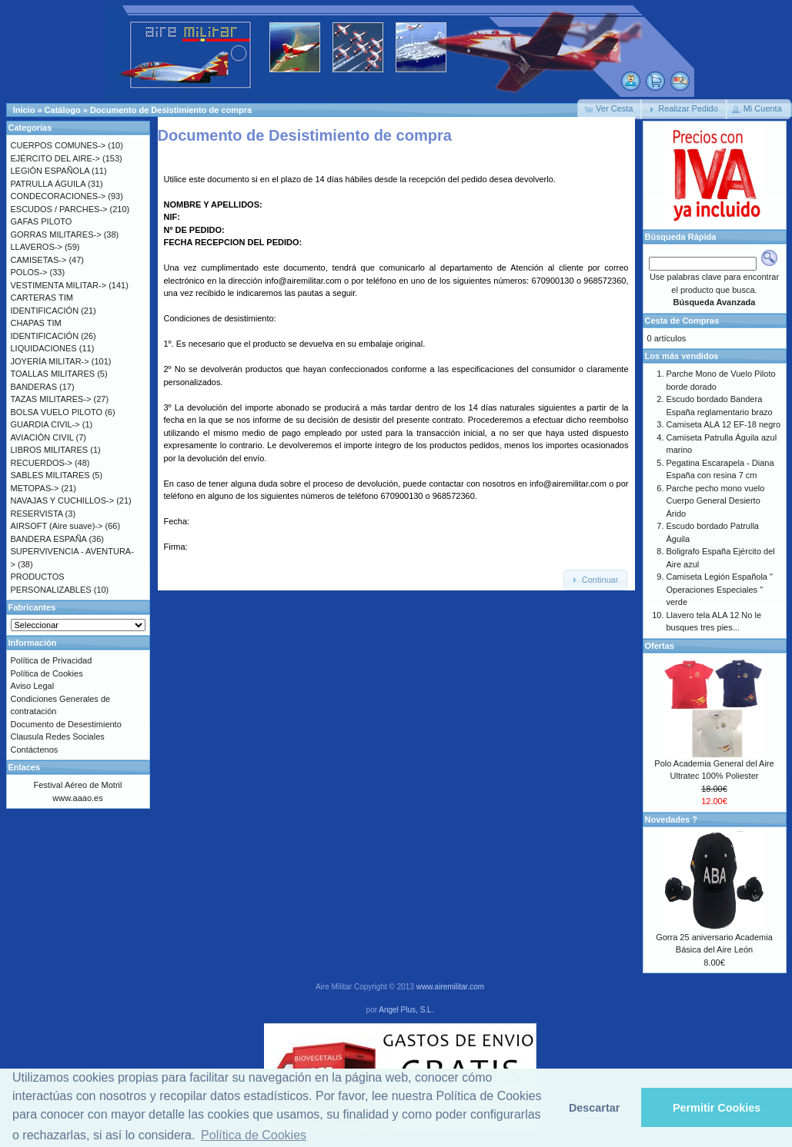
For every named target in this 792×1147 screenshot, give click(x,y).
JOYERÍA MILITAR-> (50, 361)
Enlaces (24, 767)
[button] (609, 109)
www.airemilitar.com (450, 986)
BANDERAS (34, 386)
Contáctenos (34, 749)
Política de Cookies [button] (253, 1135)
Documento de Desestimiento (66, 724)
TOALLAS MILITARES (53, 373)
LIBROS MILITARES (50, 449)
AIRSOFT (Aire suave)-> (57, 525)
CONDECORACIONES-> (58, 196)
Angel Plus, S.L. (406, 1010)
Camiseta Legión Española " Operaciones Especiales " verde (720, 589)
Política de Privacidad (51, 660)
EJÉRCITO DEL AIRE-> (55, 158)
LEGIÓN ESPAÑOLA (50, 170)
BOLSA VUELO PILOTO (57, 412)
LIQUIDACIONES (44, 348)
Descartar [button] (594, 1108)
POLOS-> (29, 272)
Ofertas (660, 645)
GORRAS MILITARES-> (56, 234)
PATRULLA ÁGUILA (48, 183)
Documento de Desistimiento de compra (171, 110)
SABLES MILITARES (50, 475)
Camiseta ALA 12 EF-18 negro (724, 424)
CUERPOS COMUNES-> (58, 145)
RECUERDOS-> (41, 462)
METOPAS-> (35, 488)
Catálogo (63, 110)
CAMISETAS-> (39, 259)
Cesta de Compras (682, 320)
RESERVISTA (37, 513)
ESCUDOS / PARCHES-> (59, 209)
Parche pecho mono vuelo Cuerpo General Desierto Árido (716, 501)
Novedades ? (671, 819)
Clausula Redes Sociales (58, 736)
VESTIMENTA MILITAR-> (59, 285)
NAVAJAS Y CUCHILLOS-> (63, 500)
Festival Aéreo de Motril (78, 785)
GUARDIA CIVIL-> (45, 424)
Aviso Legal (33, 685)
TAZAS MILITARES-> (51, 399)
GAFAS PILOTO (41, 221)
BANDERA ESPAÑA (49, 539)
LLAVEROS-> (36, 246)
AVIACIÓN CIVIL (42, 437)
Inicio (24, 110)
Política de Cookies (47, 673)
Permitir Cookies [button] (716, 1108)
